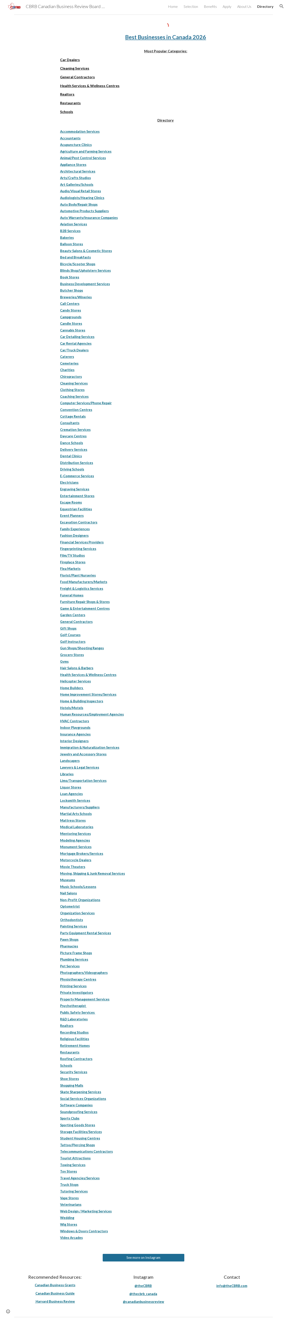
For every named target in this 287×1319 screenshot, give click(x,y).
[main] (165, 37)
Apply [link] (227, 6)
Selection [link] (191, 6)
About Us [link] (244, 6)
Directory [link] (265, 6)
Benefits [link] (210, 6)
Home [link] (173, 6)
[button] (281, 6)
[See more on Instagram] (143, 1258)
